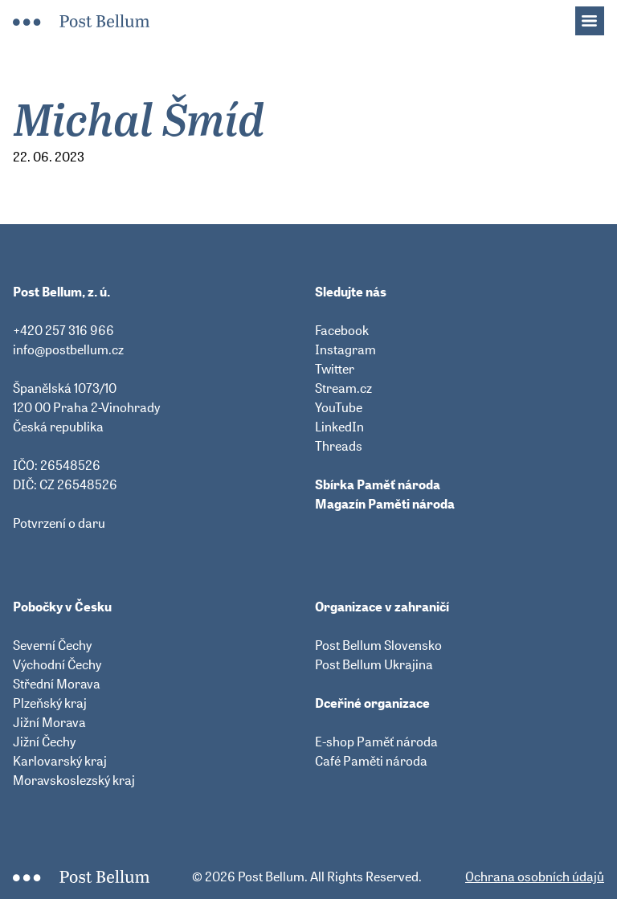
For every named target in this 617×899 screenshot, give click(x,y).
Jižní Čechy (44, 741)
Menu (597, 16)
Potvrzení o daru (59, 523)
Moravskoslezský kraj (74, 780)
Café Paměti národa (371, 761)
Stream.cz (343, 388)
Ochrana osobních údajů (534, 876)
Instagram (345, 349)
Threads (338, 446)
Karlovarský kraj (60, 761)
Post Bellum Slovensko (378, 645)
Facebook (342, 330)
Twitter (334, 369)
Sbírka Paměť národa (377, 484)
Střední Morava (56, 684)
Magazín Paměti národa (385, 504)
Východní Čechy (57, 664)
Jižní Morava (49, 722)
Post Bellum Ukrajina (374, 664)
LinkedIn (339, 426)
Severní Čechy (52, 645)
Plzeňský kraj (50, 703)
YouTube (338, 407)
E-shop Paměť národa (376, 741)
